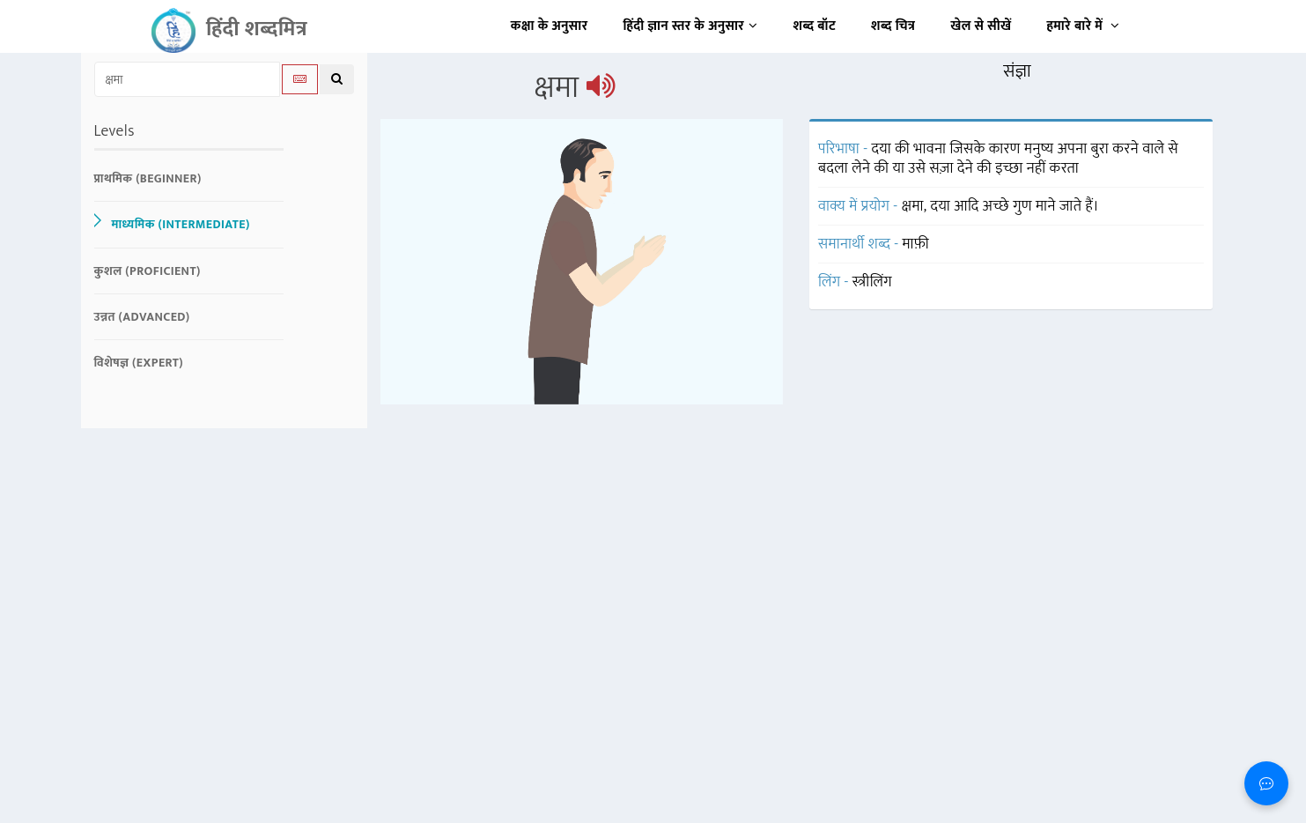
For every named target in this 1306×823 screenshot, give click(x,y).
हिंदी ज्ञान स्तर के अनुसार (690, 26)
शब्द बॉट (815, 26)
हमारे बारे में (1082, 26)
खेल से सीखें (980, 26)
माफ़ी (916, 244)
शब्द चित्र (893, 26)
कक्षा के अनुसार (549, 26)
